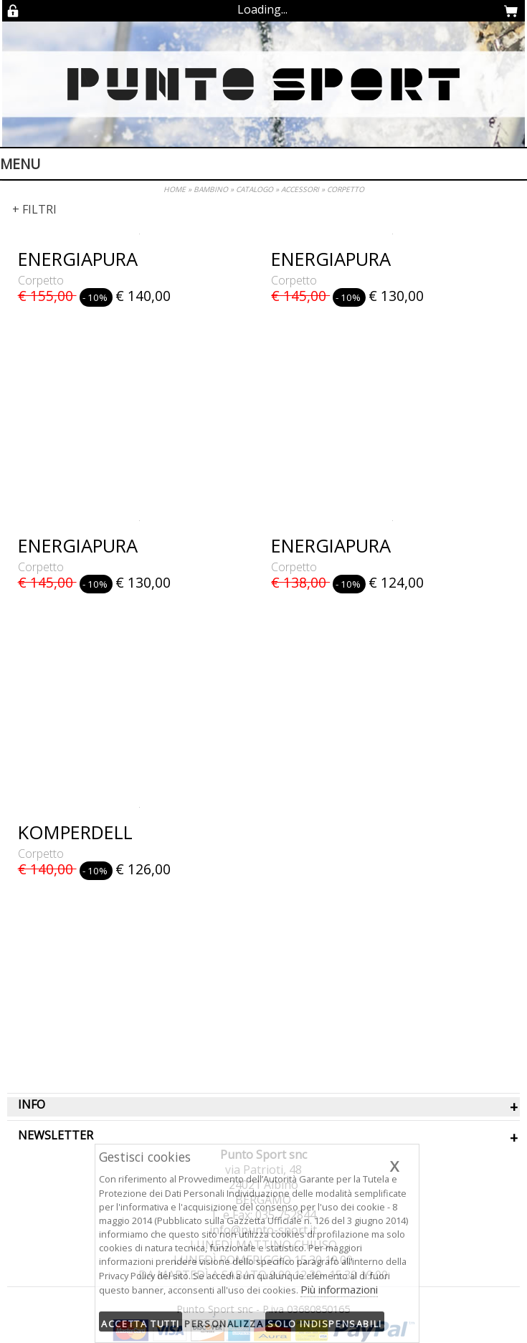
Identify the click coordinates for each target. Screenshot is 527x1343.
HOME (174, 189)
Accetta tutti (140, 1323)
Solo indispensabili (324, 1323)
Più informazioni (339, 1289)
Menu (20, 163)
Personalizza (223, 1323)
